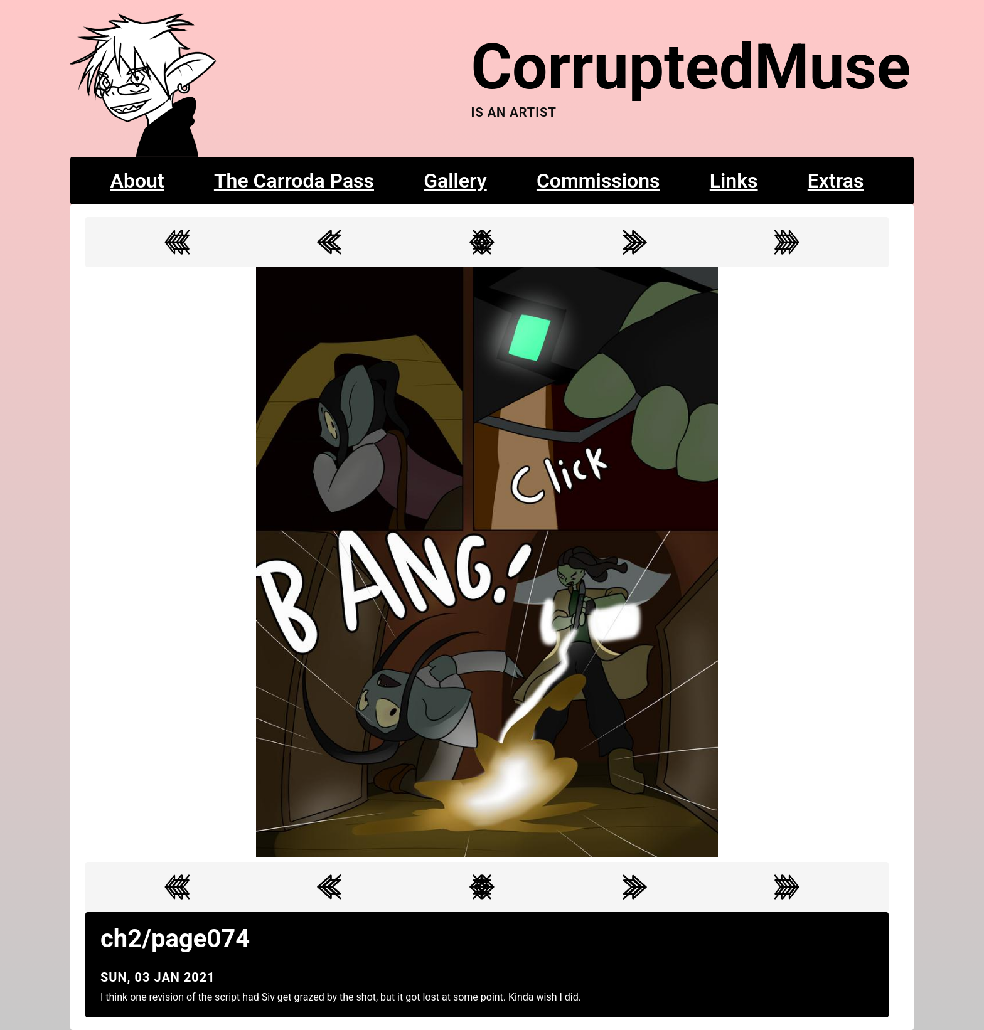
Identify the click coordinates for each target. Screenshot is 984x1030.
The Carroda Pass (294, 181)
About (137, 181)
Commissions (598, 181)
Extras (836, 181)
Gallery (455, 181)
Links (734, 181)
